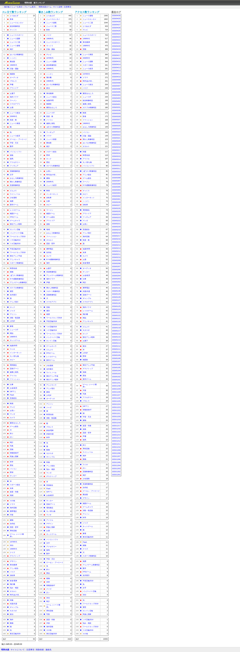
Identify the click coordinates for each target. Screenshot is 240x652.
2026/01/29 (116, 294)
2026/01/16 (116, 334)
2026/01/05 (116, 367)
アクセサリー (15, 162)
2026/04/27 (116, 25)
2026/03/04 (116, 190)
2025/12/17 (116, 426)
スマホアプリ (15, 104)
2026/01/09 (116, 355)
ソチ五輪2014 (15, 240)
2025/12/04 (116, 465)
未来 (11, 488)
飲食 (11, 19)
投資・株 (13, 120)
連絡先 (48, 649)
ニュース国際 (15, 38)
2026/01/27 (116, 300)
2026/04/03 (116, 98)
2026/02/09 (116, 260)
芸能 (11, 449)
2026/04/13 (116, 67)
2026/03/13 (116, 162)
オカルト (13, 591)
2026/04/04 (116, 95)
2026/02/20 (116, 227)
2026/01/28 (116, 297)
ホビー (12, 360)
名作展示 (13, 295)
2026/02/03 (116, 279)
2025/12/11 (116, 444)
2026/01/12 (116, 346)
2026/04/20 (116, 46)
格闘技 (12, 74)
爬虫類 (12, 61)
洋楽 (11, 515)
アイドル (13, 376)
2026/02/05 (116, 273)
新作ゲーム (14, 205)
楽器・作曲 (14, 492)
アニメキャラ (15, 259)
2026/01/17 (116, 331)
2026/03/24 (116, 129)
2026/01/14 (116, 340)
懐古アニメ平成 (16, 256)
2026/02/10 (116, 257)
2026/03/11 (116, 168)
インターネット (16, 353)
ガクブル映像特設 (16, 288)
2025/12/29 (116, 389)
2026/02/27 (116, 205)
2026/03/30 (116, 110)
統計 (11, 49)
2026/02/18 (116, 233)
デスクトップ (15, 556)
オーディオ (14, 77)
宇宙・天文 (14, 143)
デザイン (13, 561)
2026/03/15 (116, 156)
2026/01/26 (116, 303)
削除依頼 (40, 649)
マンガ (12, 414)
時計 (11, 442)
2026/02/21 (116, 224)
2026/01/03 (116, 374)
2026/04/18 (116, 52)
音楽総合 (13, 398)
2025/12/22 (116, 410)
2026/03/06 (116, 184)
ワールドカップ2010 (17, 236)
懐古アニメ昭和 (16, 224)
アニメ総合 (14, 568)
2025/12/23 (116, 407)
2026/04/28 (116, 21)
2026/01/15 (116, 337)
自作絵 (12, 524)
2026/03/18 (116, 147)
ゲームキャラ (15, 220)
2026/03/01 (116, 199)
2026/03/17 (116, 150)
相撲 (11, 201)
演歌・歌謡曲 (15, 318)
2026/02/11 (116, 254)
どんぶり (13, 190)
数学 (11, 146)
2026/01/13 (116, 343)
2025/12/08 (116, 453)
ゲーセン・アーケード (18, 139)
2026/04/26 (116, 28)
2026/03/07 (116, 181)
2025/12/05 (116, 462)
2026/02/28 (116, 202)
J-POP (12, 321)
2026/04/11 (116, 74)
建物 (11, 520)
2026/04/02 (116, 101)
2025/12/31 (116, 383)
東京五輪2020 (15, 634)
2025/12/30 (116, 386)
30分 (11, 545)
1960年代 (13, 65)
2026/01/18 (116, 328)
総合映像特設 (15, 26)
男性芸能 (13, 531)
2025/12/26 (116, 398)
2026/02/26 (116, 208)
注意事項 (67, 7)
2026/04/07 (116, 86)
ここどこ (13, 58)
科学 (11, 462)
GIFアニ (13, 391)
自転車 (12, 575)
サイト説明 (57, 7)
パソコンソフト (16, 152)
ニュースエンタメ (16, 23)
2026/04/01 (116, 104)
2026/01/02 (116, 377)
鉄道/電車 (13, 581)
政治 (11, 614)
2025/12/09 (116, 450)
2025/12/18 (116, 422)
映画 (11, 403)
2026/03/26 (116, 123)
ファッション (15, 379)
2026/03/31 (116, 107)
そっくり (13, 30)
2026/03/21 (116, 138)
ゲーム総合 (14, 426)
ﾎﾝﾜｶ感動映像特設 (17, 279)
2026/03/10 (116, 171)
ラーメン (13, 100)
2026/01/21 (116, 318)
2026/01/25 (116, 306)
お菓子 (12, 93)
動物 (11, 623)
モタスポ (13, 611)
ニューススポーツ (16, 35)
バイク (12, 572)
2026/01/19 (116, 325)
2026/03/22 (116, 135)
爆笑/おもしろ (15, 423)
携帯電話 (13, 511)
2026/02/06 (116, 269)
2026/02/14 (116, 245)
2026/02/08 (116, 263)
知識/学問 (13, 346)
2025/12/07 (116, 456)
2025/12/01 (116, 475)
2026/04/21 (116, 43)
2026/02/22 (116, 220)
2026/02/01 (116, 285)
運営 (11, 291)
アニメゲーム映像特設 (18, 282)
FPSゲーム (14, 217)
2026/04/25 (116, 31)
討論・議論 (14, 68)
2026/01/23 (116, 312)
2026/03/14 (116, 159)
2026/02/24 (116, 214)
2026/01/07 (116, 361)
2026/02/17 (116, 236)
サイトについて (18, 649)
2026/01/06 (116, 364)
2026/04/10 (116, 77)
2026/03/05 (116, 187)
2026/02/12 (116, 251)
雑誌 (11, 333)
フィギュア (14, 166)
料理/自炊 (13, 268)
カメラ (12, 417)
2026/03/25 (116, 126)
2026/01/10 (116, 352)
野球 (11, 472)
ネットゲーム (15, 340)
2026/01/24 (116, 309)
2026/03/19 (116, 144)
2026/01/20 (116, 321)
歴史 (11, 465)
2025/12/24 (116, 404)
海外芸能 (13, 508)
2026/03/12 (116, 165)
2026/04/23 (116, 37)
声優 (11, 84)
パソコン (13, 469)
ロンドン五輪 (15, 229)
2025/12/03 (116, 468)
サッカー (13, 476)
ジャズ (12, 311)
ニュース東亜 (15, 123)
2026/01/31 (116, 288)
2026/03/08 (116, 178)
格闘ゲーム (14, 213)
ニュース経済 (15, 136)
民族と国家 (14, 456)
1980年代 (13, 337)
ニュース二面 (15, 42)
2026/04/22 (116, 40)
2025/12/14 (116, 435)
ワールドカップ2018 (17, 252)
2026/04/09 (116, 80)
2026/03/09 (116, 175)
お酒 (11, 107)
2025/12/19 (116, 419)
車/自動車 (13, 565)
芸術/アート (14, 368)
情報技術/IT (14, 453)
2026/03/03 (116, 193)
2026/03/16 (116, 153)
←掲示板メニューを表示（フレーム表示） (19, 7)
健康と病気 (14, 372)
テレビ (12, 407)
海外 (11, 619)
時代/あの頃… (15, 595)
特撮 (11, 600)
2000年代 (13, 116)
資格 (11, 155)
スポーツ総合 (15, 485)
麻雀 (11, 326)
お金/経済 (13, 388)
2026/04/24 (116, 34)
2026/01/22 (116, 315)
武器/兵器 (13, 604)
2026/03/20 (116, 141)
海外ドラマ (14, 97)
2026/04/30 (116, 15)
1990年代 (13, 549)
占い (11, 437)
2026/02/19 (116, 230)
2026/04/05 (116, 92)
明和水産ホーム (45, 7)
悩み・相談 (14, 588)
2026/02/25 (116, 211)
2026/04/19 (116, 49)
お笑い (12, 410)
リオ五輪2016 (15, 243)
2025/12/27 (116, 395)
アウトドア (14, 88)
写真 (11, 446)
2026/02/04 (116, 276)
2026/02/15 (116, 242)
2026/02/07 (116, 266)
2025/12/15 (116, 432)
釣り (11, 433)
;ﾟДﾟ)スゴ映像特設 (17, 275)
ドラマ (12, 504)
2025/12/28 (116, 392)
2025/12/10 (116, 447)
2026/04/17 (116, 55)
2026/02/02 (116, 282)
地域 (11, 495)
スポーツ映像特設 (16, 263)
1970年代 (13, 542)
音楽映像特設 (15, 185)
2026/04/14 (116, 64)
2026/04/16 (116, 58)
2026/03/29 (116, 113)
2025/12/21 (116, 413)
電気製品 (13, 365)
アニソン (13, 314)
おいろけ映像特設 (16, 54)
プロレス (13, 81)
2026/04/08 (116, 83)
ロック (12, 307)
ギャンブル (14, 607)
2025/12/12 (116, 441)
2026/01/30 (116, 291)
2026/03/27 (116, 119)
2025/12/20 (116, 416)
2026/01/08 (116, 358)
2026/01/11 (116, 349)
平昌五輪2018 (15, 249)
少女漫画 (13, 198)
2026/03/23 (116, 132)
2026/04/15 (116, 61)
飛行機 (12, 584)
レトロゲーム (15, 210)
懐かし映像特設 (16, 182)
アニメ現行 (14, 302)
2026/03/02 (116, 196)
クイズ (12, 552)
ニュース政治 (15, 113)
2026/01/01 (116, 380)
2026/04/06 (116, 89)
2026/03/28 (116, 116)
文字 (11, 175)
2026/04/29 (116, 18)
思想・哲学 (14, 527)
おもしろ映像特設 (16, 178)
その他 (12, 501)
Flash (12, 395)
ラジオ (12, 349)
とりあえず (14, 16)
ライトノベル (15, 194)
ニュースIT (14, 330)
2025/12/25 (116, 401)
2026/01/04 (116, 370)
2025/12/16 (116, 429)
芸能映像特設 (15, 171)
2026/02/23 (116, 217)
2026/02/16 (116, 239)
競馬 (11, 159)
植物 (11, 272)
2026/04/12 (116, 70)
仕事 (11, 384)
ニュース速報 (15, 46)
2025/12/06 (116, 459)
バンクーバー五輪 (16, 233)
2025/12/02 (116, 471)
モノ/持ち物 (14, 356)
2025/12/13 (116, 438)
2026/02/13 (116, 248)
